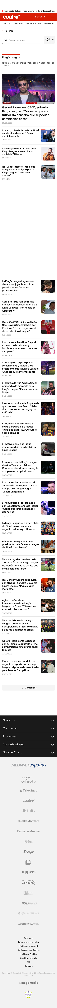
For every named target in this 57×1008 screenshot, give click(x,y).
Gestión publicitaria (28, 958)
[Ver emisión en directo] (40, 17)
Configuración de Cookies (28, 950)
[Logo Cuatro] (28, 800)
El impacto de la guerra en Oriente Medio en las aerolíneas (29, 11)
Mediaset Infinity (33, 23)
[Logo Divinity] (28, 810)
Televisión (18, 23)
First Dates (49, 23)
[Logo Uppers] (28, 872)
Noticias (7, 23)
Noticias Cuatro (28, 752)
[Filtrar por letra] (53, 40)
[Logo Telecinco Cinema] (28, 882)
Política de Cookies (28, 954)
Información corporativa (28, 942)
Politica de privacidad (28, 946)
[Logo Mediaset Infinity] (29, 780)
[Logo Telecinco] (28, 790)
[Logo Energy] (28, 852)
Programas (28, 736)
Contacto (28, 966)
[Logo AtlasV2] (28, 903)
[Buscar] (47, 40)
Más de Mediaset (28, 744)
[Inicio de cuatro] (11, 17)
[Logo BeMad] (28, 862)
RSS (28, 962)
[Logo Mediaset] (28, 766)
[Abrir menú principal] (52, 16)
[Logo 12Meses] (28, 893)
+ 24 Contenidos (28, 687)
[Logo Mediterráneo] (28, 924)
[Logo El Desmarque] (28, 821)
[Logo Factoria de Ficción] (28, 831)
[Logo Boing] (29, 841)
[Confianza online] (28, 996)
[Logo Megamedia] (30, 983)
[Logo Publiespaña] (28, 913)
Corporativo (28, 728)
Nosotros (28, 720)
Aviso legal (28, 938)
